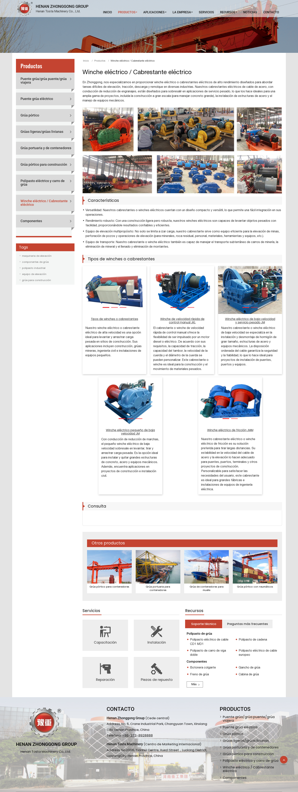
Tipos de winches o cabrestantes (114, 319)
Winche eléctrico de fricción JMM (230, 430)
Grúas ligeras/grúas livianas (42, 132)
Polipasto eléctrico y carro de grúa (43, 182)
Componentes (31, 221)
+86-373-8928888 (137, 735)
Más (194, 684)
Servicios (206, 12)
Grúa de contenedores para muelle (207, 588)
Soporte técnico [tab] (203, 624)
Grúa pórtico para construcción (44, 164)
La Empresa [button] (182, 12)
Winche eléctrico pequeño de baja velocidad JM (130, 432)
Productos (99, 60)
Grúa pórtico (30, 115)
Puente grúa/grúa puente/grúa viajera (44, 80)
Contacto (271, 12)
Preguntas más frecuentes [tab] (247, 624)
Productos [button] (127, 12)
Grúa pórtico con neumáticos (255, 586)
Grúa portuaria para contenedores (158, 588)
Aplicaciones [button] (154, 12)
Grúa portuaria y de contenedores (46, 148)
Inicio (107, 12)
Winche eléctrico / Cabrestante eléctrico (44, 203)
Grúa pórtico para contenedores (109, 586)
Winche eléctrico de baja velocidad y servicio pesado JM (250, 320)
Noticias (250, 12)
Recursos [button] (227, 12)
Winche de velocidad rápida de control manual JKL (182, 320)
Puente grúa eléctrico (37, 99)
